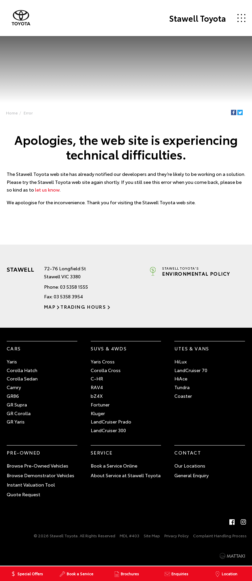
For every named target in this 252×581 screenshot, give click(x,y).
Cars (14, 348)
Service (102, 452)
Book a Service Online (114, 465)
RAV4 (97, 387)
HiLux (180, 361)
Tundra (182, 387)
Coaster (183, 395)
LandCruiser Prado (111, 421)
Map (49, 306)
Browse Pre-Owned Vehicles (37, 465)
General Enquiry (191, 475)
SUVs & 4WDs (109, 348)
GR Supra (17, 404)
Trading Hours (83, 306)
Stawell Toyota (197, 18)
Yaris (12, 361)
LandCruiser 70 (190, 370)
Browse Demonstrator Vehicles (40, 475)
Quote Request (23, 494)
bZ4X (97, 395)
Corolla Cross (106, 370)
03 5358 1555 (74, 286)
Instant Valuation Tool (31, 484)
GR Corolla (19, 413)
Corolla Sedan (22, 378)
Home (12, 112)
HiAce (180, 378)
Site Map (152, 535)
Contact (187, 452)
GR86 (13, 395)
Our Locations (189, 465)
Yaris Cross (103, 361)
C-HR (97, 378)
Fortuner (100, 404)
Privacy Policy (176, 535)
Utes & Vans (191, 348)
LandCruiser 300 (108, 430)
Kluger (98, 413)
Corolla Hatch (22, 370)
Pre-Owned (24, 452)
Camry (14, 387)
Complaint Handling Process (220, 535)
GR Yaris (16, 421)
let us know (47, 189)
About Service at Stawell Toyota (126, 475)
